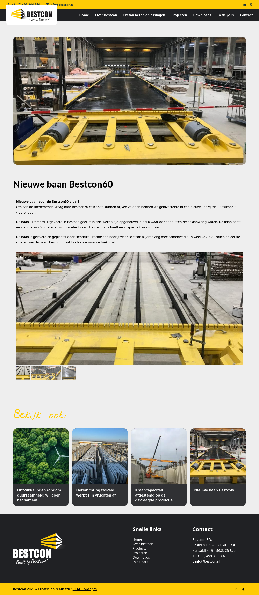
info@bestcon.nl (62, 4)
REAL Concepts (85, 589)
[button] (23, 373)
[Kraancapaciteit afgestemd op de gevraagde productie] (159, 467)
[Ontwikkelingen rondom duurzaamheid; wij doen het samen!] (41, 467)
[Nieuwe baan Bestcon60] (218, 467)
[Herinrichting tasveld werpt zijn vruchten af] (100, 467)
